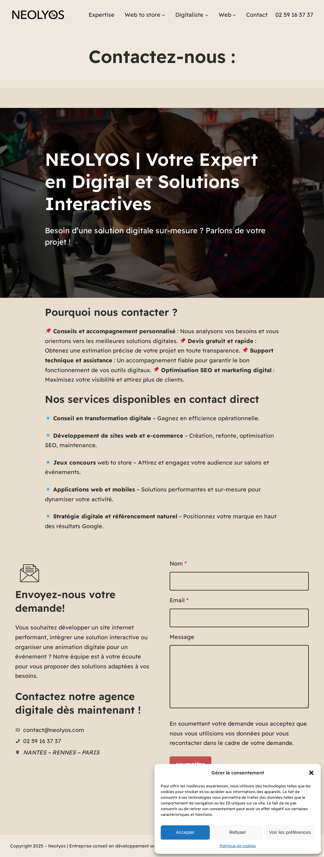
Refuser (237, 832)
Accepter (185, 832)
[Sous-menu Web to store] (163, 15)
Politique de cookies (238, 845)
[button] (311, 773)
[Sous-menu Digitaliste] (207, 15)
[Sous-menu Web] (234, 15)
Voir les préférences (290, 832)
